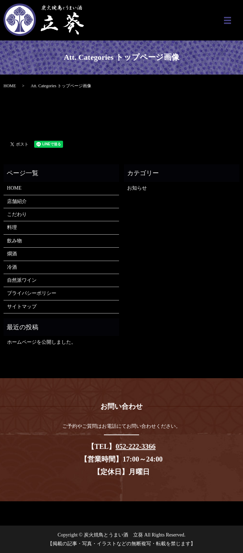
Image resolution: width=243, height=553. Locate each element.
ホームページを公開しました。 (41, 342)
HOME (10, 85)
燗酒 (12, 253)
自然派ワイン (22, 280)
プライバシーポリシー (31, 293)
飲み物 (14, 240)
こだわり (17, 214)
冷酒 (12, 267)
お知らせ (137, 188)
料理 (12, 227)
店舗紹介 (17, 201)
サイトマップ (22, 306)
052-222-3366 (135, 446)
